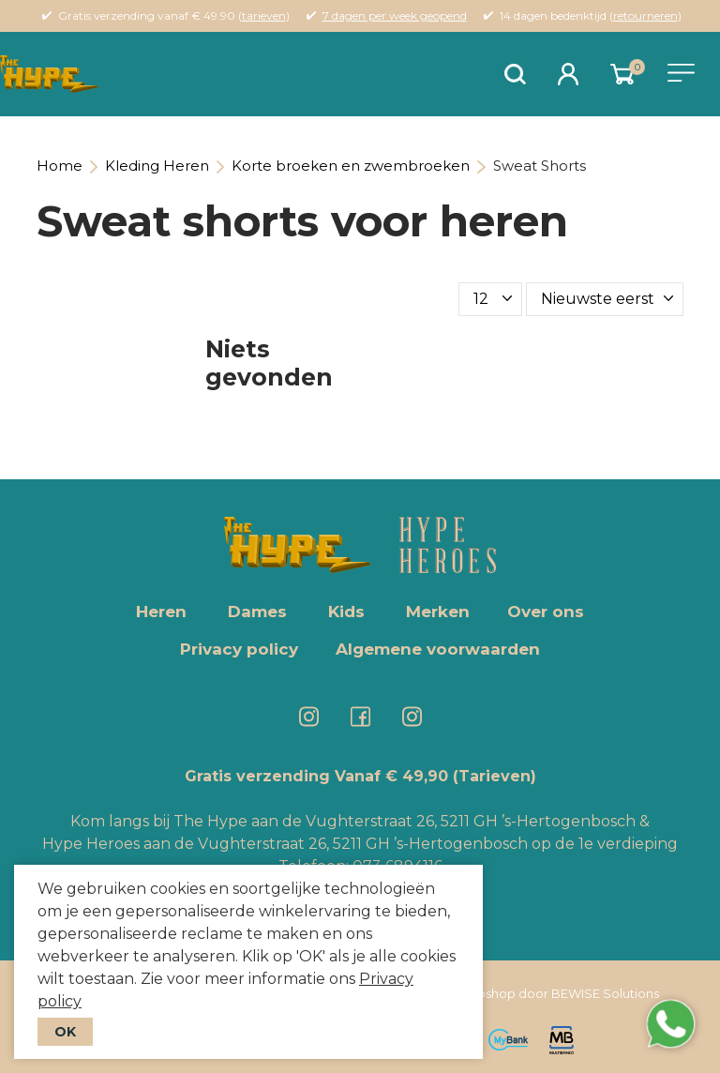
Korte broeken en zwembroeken (351, 165)
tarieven (264, 15)
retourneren (645, 15)
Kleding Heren (157, 165)
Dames (257, 611)
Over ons (545, 611)
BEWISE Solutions (605, 993)
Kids (346, 611)
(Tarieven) (494, 776)
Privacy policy (239, 649)
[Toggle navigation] (681, 73)
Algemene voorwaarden (438, 649)
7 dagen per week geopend (394, 15)
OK (65, 1031)
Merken (438, 611)
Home (59, 165)
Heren (161, 611)
